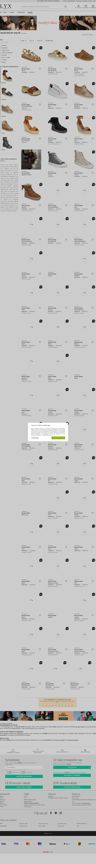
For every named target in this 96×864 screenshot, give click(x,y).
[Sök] (65, 7)
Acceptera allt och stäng (58, 437)
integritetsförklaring (47, 435)
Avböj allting (35, 437)
